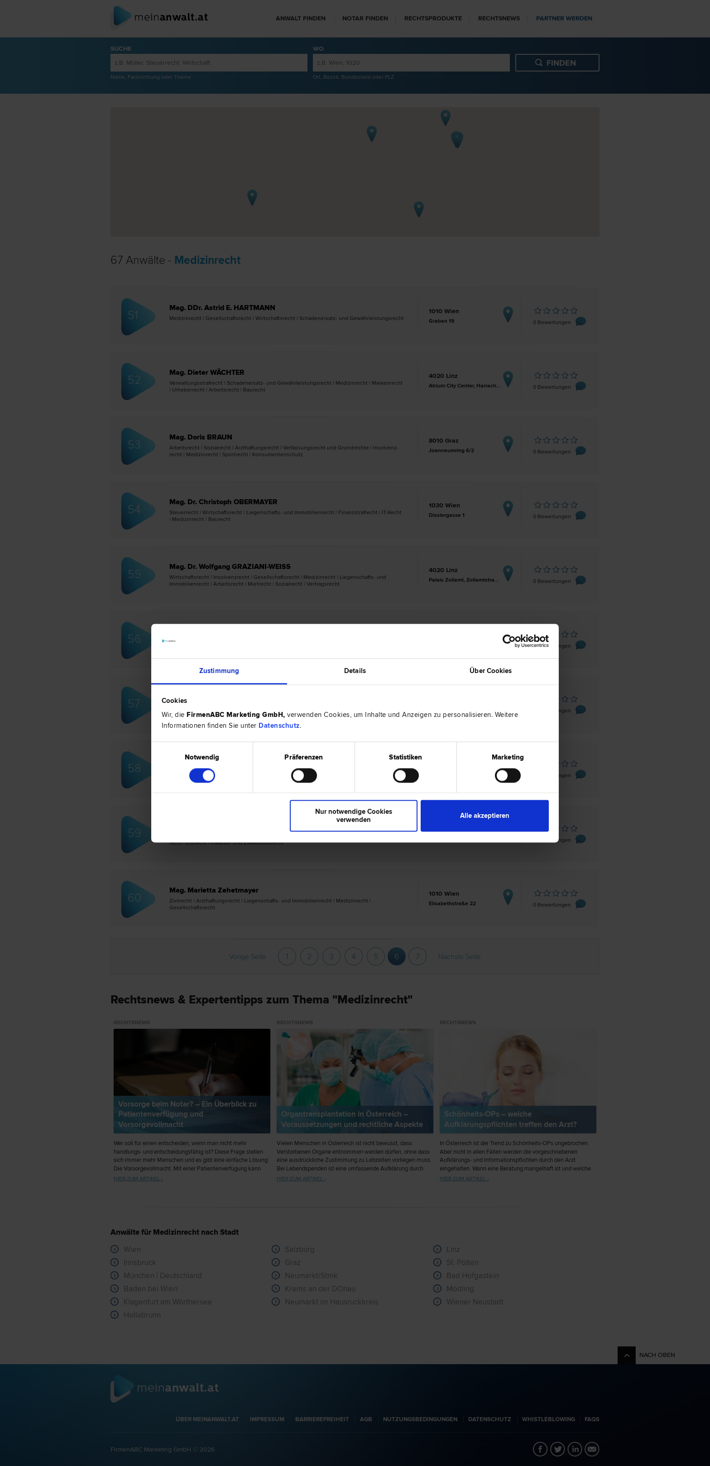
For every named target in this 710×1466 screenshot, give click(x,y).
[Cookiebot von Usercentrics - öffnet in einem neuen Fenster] (509, 641)
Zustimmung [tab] (219, 671)
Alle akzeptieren (484, 816)
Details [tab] (355, 671)
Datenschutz (279, 726)
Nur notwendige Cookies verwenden (353, 816)
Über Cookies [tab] (491, 671)
